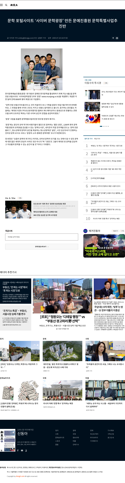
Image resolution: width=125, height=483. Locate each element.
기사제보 (111, 431)
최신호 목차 (94, 434)
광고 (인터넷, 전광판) (21, 467)
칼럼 (56, 445)
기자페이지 (94, 441)
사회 (56, 434)
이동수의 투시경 (93, 83)
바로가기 (115, 231)
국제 (74, 434)
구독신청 (111, 434)
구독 (20, 198)
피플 (74, 441)
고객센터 (38, 467)
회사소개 (10, 467)
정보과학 (76, 438)
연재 (91, 431)
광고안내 (111, 438)
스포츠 (57, 441)
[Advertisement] (19, 168)
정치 (56, 431)
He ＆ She (10, 198)
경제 (74, 431)
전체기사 (76, 445)
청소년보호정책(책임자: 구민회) (71, 467)
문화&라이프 (59, 438)
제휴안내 (31, 467)
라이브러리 (94, 438)
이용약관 (45, 467)
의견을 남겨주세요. (14, 237)
